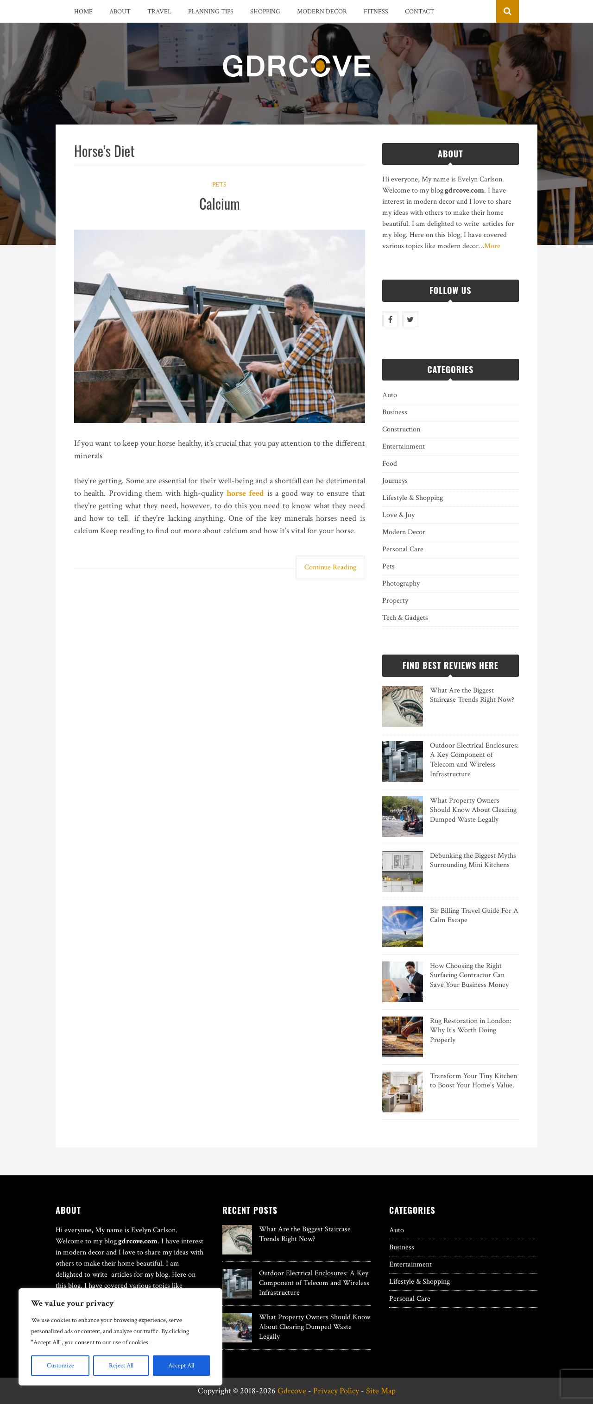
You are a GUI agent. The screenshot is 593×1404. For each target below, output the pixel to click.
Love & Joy (398, 515)
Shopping (265, 11)
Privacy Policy (336, 1390)
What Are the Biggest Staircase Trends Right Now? (472, 695)
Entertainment (403, 446)
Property (395, 600)
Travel (159, 11)
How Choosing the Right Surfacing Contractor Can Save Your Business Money (469, 975)
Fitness (376, 11)
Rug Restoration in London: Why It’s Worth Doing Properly (470, 1030)
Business (394, 412)
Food (389, 463)
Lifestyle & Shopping (412, 498)
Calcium (219, 203)
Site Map (381, 1390)
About (120, 11)
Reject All (121, 1365)
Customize (60, 1365)
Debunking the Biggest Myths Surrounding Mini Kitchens (473, 860)
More (492, 246)
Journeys (395, 481)
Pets (219, 185)
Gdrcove (292, 1390)
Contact (419, 11)
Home (83, 11)
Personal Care (402, 549)
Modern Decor (322, 11)
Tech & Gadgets (405, 618)
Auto (389, 395)
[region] (120, 1336)
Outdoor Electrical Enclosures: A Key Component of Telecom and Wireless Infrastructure (474, 760)
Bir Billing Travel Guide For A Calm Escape (474, 915)
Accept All (181, 1365)
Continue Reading (330, 567)
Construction (401, 429)
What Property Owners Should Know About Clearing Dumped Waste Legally (473, 810)
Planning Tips (210, 11)
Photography (401, 583)
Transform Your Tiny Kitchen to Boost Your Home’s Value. (473, 1081)
